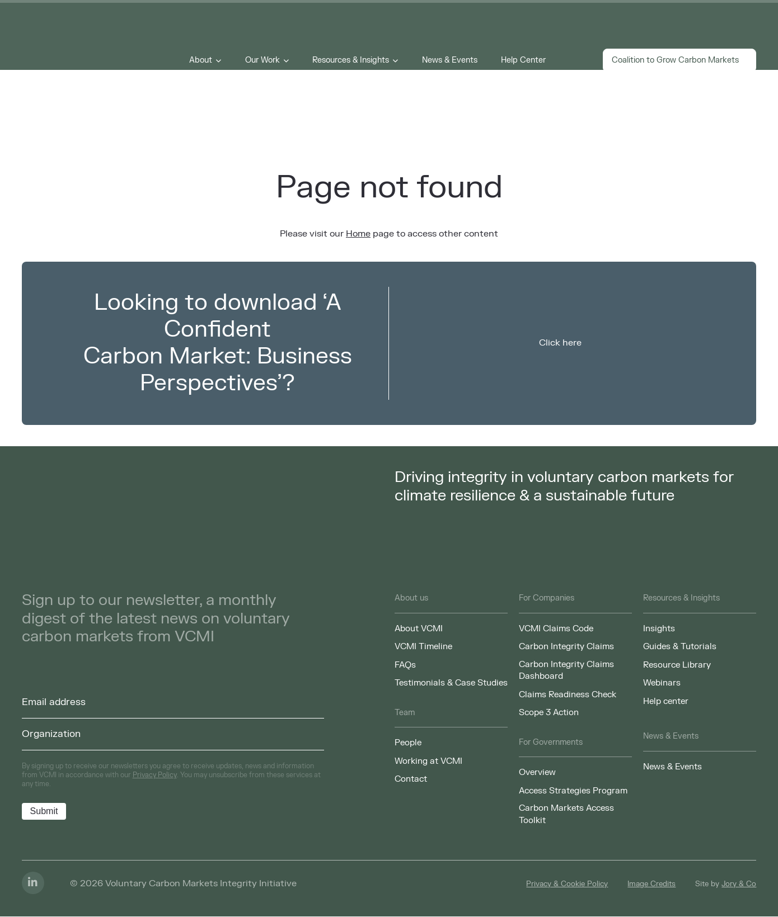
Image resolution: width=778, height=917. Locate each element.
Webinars (662, 682)
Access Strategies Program (573, 791)
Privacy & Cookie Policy (567, 884)
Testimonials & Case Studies (451, 682)
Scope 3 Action (549, 713)
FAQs (405, 664)
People (408, 743)
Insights (659, 628)
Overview (537, 772)
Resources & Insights (351, 61)
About (201, 61)
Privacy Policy (155, 775)
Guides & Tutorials (679, 646)
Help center (665, 701)
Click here (560, 342)
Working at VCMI (428, 761)
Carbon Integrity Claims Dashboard (566, 670)
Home (358, 233)
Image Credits (651, 884)
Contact (411, 779)
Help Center (524, 61)
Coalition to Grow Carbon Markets (679, 61)
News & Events (450, 61)
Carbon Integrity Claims (566, 646)
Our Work (263, 61)
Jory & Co (738, 884)
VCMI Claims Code (556, 628)
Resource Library (677, 664)
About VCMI (419, 628)
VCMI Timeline (423, 646)
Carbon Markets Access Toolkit (566, 814)
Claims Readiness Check (567, 694)
